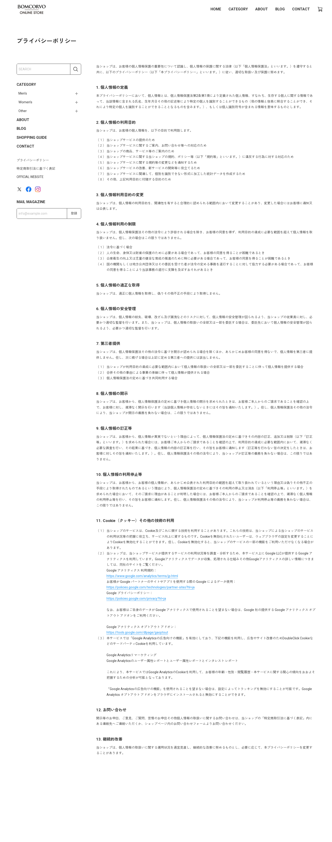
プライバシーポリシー (33, 160)
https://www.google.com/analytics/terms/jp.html (142, 576)
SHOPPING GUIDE (32, 137)
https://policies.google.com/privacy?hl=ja (136, 598)
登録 (74, 213)
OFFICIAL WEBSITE (30, 177)
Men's (22, 93)
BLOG (280, 9)
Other (22, 111)
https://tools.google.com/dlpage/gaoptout (137, 632)
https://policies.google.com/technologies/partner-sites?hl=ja (151, 587)
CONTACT (301, 9)
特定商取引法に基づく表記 (36, 168)
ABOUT (261, 9)
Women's (25, 102)
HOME (215, 9)
